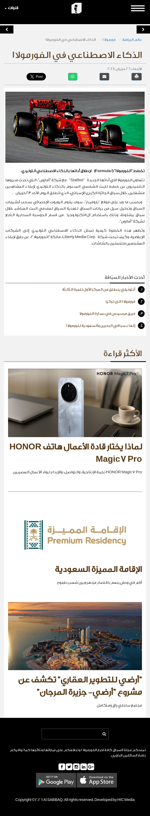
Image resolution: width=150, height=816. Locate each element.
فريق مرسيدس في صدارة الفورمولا (112, 313)
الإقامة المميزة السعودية (98, 569)
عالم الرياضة (132, 40)
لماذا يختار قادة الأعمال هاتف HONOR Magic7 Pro (75, 453)
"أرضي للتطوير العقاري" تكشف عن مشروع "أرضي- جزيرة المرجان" (80, 686)
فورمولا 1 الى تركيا (125, 301)
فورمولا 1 (109, 40)
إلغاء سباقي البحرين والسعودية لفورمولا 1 (105, 325)
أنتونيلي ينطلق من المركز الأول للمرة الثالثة (103, 289)
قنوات (11, 8)
